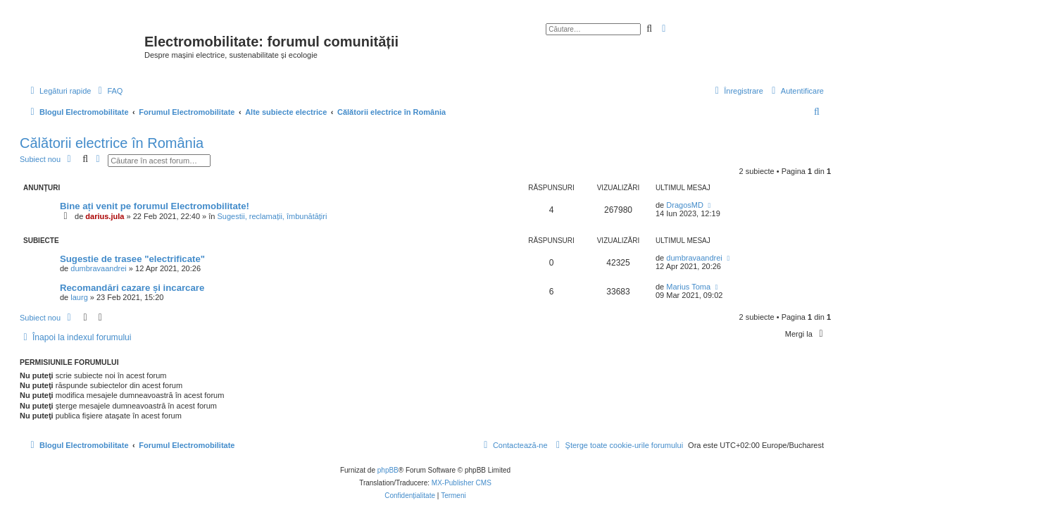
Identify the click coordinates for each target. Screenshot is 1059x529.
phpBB (388, 470)
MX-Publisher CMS (461, 483)
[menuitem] (108, 90)
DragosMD (684, 205)
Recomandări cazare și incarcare (132, 287)
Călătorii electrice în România (111, 143)
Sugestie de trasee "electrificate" (132, 259)
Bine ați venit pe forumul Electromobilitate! (154, 206)
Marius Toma (688, 286)
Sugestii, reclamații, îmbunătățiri (272, 216)
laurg (78, 297)
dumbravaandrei (98, 268)
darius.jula (104, 216)
